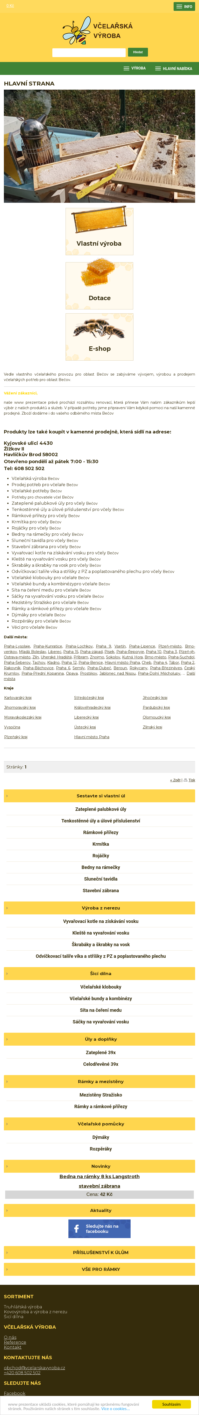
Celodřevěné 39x (100, 1064)
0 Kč (10, 5)
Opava (72, 673)
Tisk (192, 780)
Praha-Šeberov (17, 662)
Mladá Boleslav (32, 651)
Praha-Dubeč (99, 668)
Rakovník (12, 668)
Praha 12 (68, 662)
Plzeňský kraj (15, 737)
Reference (15, 1342)
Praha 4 (160, 662)
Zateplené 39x (101, 1052)
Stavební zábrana (101, 890)
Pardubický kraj (156, 707)
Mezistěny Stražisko (101, 1095)
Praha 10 (153, 651)
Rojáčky (101, 855)
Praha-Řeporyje (130, 651)
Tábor (174, 662)
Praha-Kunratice (47, 646)
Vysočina (12, 727)
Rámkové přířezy (100, 832)
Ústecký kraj (85, 727)
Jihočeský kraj (155, 697)
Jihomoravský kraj (20, 707)
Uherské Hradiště (56, 657)
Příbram (81, 657)
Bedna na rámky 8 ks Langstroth (100, 1176)
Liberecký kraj (86, 717)
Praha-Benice (91, 662)
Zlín (35, 657)
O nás (10, 1337)
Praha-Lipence (142, 646)
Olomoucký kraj (157, 717)
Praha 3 (170, 651)
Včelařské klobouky (100, 987)
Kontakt (13, 1347)
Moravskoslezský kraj (22, 717)
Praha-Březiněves (166, 668)
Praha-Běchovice (38, 668)
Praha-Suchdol (181, 657)
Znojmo (97, 657)
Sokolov (113, 657)
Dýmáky (101, 1137)
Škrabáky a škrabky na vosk (101, 944)
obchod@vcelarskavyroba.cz (34, 1367)
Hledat (138, 52)
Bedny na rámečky (101, 867)
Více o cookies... (115, 1408)
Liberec (54, 651)
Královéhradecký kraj (92, 707)
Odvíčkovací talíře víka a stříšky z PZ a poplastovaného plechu (101, 956)
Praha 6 (63, 668)
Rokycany (138, 668)
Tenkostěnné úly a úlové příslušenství (100, 820)
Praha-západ (91, 651)
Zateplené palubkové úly (100, 809)
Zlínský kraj (152, 727)
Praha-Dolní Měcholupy (159, 673)
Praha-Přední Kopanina (43, 673)
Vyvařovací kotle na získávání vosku (101, 921)
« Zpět (175, 780)
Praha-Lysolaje (17, 646)
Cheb (146, 662)
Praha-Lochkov (79, 646)
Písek (109, 651)
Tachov (38, 662)
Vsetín (120, 646)
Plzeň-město (170, 646)
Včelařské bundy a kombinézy (101, 998)
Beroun (120, 668)
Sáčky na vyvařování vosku (101, 1021)
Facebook (14, 1393)
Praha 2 (187, 662)
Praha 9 (103, 646)
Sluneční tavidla (101, 879)
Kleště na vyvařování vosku (101, 933)
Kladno (53, 662)
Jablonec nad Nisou (118, 673)
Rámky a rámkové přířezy (100, 1106)
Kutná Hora (132, 657)
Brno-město (155, 657)
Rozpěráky (101, 1149)
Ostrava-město (17, 657)
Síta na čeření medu (101, 1010)
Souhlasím (171, 1404)
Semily (79, 668)
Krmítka (101, 844)
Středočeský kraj (89, 697)
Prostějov (88, 673)
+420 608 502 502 (22, 1372)
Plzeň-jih (186, 651)
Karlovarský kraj (18, 697)
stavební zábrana (99, 1186)
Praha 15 (70, 651)
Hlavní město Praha (122, 662)
